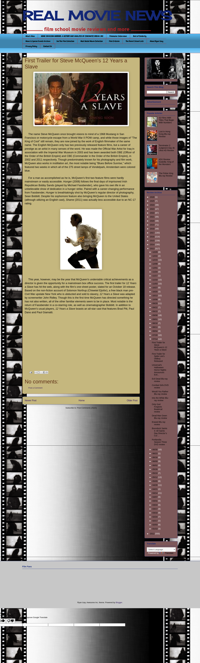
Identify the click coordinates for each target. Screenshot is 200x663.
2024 (152, 205)
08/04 (155, 331)
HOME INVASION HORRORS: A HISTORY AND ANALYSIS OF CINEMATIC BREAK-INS (72, 36)
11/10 (155, 280)
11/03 (155, 283)
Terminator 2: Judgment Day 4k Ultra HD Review (167, 148)
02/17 (155, 521)
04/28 (155, 485)
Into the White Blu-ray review (160, 399)
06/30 (155, 449)
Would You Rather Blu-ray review (160, 392)
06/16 (155, 457)
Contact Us (47, 46)
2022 (152, 213)
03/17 (155, 509)
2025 (152, 201)
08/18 (155, 323)
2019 (152, 225)
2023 (152, 209)
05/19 (155, 473)
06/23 (155, 453)
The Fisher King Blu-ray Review (166, 174)
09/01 (155, 319)
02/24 (155, 517)
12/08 (155, 264)
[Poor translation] (10, 620)
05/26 (155, 469)
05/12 (155, 477)
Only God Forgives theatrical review (157, 408)
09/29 (155, 303)
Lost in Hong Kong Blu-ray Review (165, 134)
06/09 (155, 461)
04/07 (155, 497)
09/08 (155, 315)
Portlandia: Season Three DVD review (159, 442)
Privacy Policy (31, 46)
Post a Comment (35, 388)
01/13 (155, 529)
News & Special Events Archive (38, 41)
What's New (30, 36)
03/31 (155, 501)
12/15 (155, 260)
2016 (152, 237)
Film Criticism (114, 41)
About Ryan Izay (156, 41)
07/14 (155, 339)
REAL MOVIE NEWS (97, 16)
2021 (152, 217)
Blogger (119, 602)
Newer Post (30, 400)
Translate (166, 553)
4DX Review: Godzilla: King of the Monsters (166, 161)
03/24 (155, 505)
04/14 (155, 493)
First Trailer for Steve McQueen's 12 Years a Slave (159, 346)
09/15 (155, 311)
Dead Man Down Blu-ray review (159, 416)
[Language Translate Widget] (161, 549)
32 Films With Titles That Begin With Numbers (166, 120)
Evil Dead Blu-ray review (160, 380)
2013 (152, 248)
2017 (152, 233)
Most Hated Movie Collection (92, 41)
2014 (152, 244)
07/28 (155, 335)
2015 (152, 240)
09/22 (155, 307)
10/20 (155, 291)
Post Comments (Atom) (87, 408)
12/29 (155, 252)
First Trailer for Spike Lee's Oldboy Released (158, 357)
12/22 (155, 256)
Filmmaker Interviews (118, 36)
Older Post (132, 400)
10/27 (155, 287)
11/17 (155, 276)
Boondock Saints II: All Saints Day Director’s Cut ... (159, 432)
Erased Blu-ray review (158, 423)
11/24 (155, 272)
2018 (152, 229)
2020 (152, 221)
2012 (152, 533)
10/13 (155, 295)
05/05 (155, 481)
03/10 (155, 513)
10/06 (155, 299)
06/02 (155, 465)
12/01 (155, 268)
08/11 (155, 327)
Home (82, 400)
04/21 (155, 489)
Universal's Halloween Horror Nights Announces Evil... (159, 370)
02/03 (155, 524)
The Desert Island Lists (135, 41)
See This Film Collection (65, 41)
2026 (152, 197)
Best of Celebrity (139, 36)
